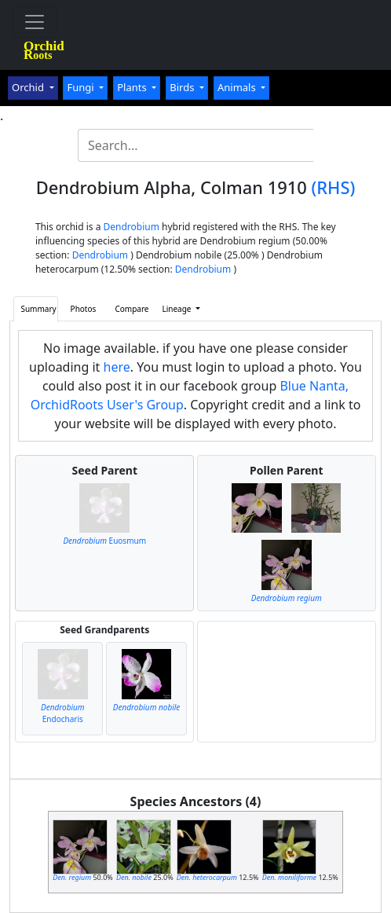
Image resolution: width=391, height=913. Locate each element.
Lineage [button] (177, 308)
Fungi (82, 87)
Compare (131, 308)
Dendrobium (131, 226)
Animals (237, 87)
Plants (133, 87)
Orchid (29, 87)
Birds (183, 87)
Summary (38, 308)
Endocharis (63, 713)
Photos (84, 308)
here (117, 367)
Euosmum (104, 540)
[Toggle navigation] (35, 22)
